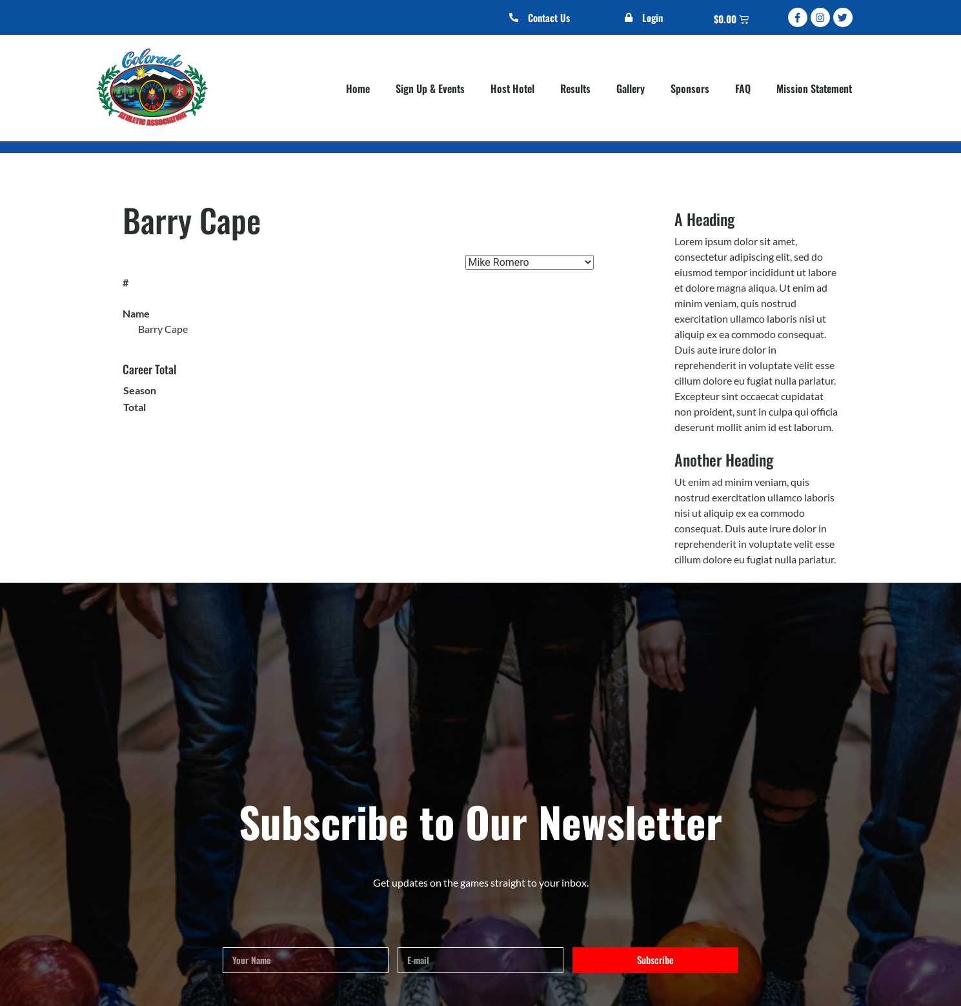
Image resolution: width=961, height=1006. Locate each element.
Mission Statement (814, 88)
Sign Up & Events (430, 88)
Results (575, 88)
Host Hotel (512, 88)
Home (358, 88)
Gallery (630, 88)
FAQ (743, 88)
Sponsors (690, 88)
